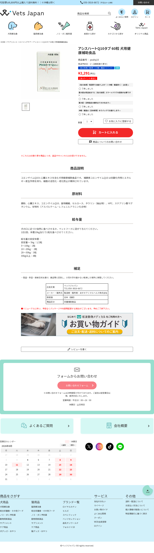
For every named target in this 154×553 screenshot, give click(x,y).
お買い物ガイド (101, 509)
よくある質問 (100, 513)
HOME (3, 42)
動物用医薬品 (6, 518)
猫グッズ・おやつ (39, 531)
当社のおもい (100, 501)
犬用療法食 (5, 506)
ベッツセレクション (71, 518)
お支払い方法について (135, 505)
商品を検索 (83, 13)
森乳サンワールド (70, 523)
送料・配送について (134, 501)
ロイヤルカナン (69, 506)
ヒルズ (66, 510)
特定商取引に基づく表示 (136, 513)
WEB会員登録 (100, 521)
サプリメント (12, 42)
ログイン (98, 525)
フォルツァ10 (69, 527)
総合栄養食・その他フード (12, 510)
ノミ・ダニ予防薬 (8, 514)
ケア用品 (4, 527)
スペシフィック (69, 514)
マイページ (99, 505)
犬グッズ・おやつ (8, 531)
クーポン (98, 517)
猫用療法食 (36, 506)
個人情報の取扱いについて (137, 509)
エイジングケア (25, 42)
